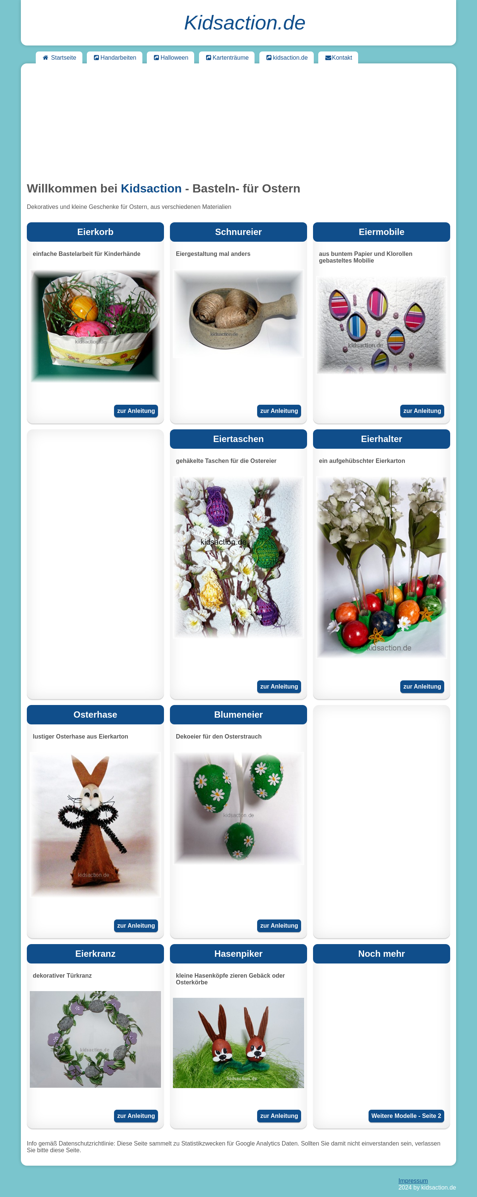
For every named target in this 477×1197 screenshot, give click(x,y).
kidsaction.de (286, 57)
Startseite (59, 57)
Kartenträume (227, 57)
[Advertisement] (238, 121)
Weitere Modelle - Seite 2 (406, 1116)
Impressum (413, 1181)
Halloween (170, 57)
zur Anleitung (136, 411)
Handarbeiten (114, 57)
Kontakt (338, 57)
